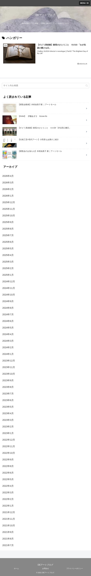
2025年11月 (8, 209)
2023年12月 (8, 360)
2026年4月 (8, 176)
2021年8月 (8, 538)
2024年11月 (8, 288)
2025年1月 (8, 274)
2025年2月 (8, 268)
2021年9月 (8, 532)
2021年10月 (8, 525)
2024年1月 (8, 354)
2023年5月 (8, 406)
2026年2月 (8, 189)
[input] (45, 85)
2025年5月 (8, 248)
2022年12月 (8, 439)
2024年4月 (8, 334)
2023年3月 (8, 420)
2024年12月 (8, 281)
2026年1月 (8, 195)
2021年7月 (8, 545)
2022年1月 (8, 505)
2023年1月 (8, 433)
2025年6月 (8, 241)
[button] (87, 85)
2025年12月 (8, 202)
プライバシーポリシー (74, 568)
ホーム (16, 568)
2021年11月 (8, 518)
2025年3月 (8, 261)
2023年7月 (8, 393)
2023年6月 (8, 400)
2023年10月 (8, 373)
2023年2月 (8, 426)
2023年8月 (8, 387)
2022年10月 (8, 453)
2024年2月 (8, 347)
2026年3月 (8, 182)
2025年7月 (8, 235)
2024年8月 (8, 307)
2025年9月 (8, 222)
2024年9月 (8, 301)
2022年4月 (8, 485)
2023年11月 (8, 367)
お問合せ (45, 568)
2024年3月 (8, 340)
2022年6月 (8, 472)
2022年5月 (8, 479)
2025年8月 (8, 228)
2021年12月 (8, 512)
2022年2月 (8, 499)
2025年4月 (8, 255)
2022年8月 (8, 466)
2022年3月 (8, 492)
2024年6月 (8, 321)
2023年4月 (8, 413)
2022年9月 (8, 459)
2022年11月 (8, 446)
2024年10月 (8, 294)
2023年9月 (8, 380)
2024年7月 (8, 314)
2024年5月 (8, 327)
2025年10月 (8, 215)
